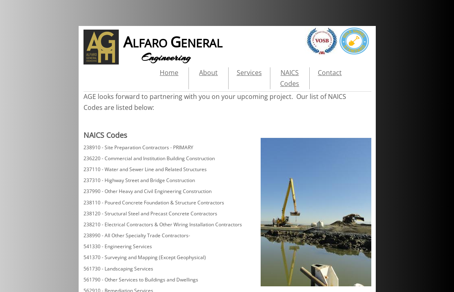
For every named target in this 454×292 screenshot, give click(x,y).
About (208, 72)
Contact (330, 72)
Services (249, 72)
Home (169, 72)
